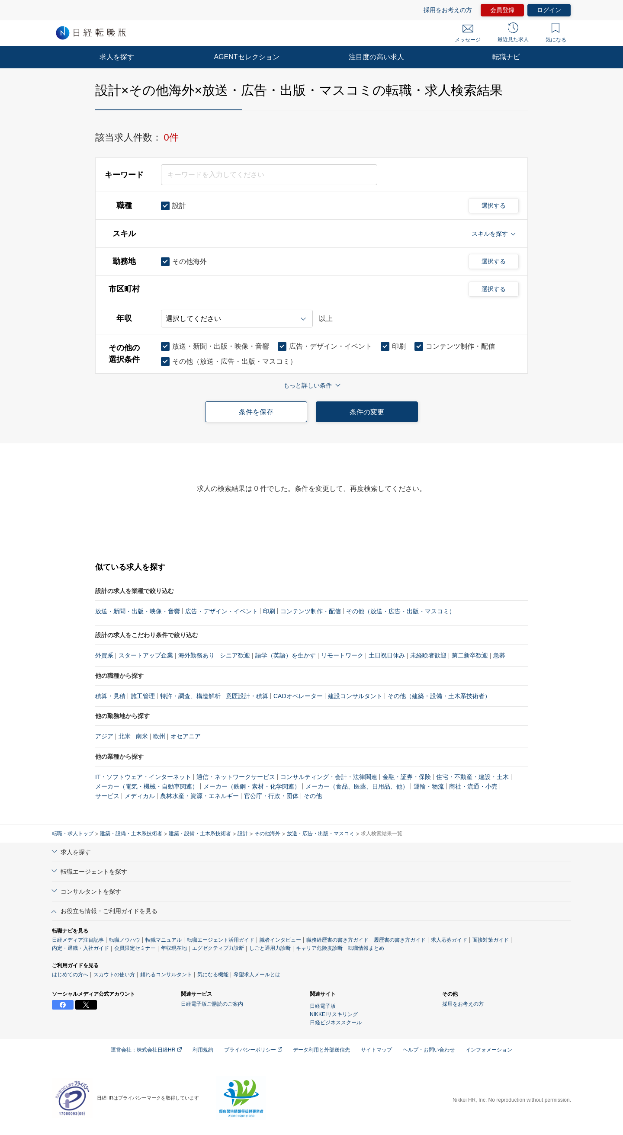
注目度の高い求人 (376, 57)
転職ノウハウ (124, 940)
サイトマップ (376, 1050)
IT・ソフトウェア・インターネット (143, 776)
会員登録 (502, 9)
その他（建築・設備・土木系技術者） (439, 696)
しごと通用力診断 (270, 948)
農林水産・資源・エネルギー (199, 795)
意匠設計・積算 (247, 696)
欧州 (159, 736)
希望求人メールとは (257, 974)
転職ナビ (506, 57)
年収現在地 (174, 948)
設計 (243, 833)
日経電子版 (323, 1006)
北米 (125, 736)
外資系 (104, 655)
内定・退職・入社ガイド (80, 948)
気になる (556, 33)
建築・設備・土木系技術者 (131, 833)
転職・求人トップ (72, 833)
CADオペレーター (298, 696)
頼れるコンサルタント (166, 974)
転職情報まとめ (366, 948)
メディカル (140, 795)
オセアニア (185, 736)
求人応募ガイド (449, 940)
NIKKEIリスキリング (334, 1014)
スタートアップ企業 (146, 655)
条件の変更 (367, 412)
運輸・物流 (429, 786)
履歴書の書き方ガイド (400, 940)
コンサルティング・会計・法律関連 (328, 776)
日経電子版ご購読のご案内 (212, 1004)
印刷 (269, 611)
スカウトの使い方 (114, 974)
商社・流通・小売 (473, 786)
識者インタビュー (280, 940)
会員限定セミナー (135, 948)
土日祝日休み (387, 655)
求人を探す (117, 57)
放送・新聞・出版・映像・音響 (137, 611)
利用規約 (203, 1050)
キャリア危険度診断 (319, 948)
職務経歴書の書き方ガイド (337, 940)
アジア (104, 736)
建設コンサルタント (355, 696)
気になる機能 (212, 974)
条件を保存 (256, 412)
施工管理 (143, 696)
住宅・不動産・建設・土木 (472, 776)
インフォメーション (489, 1050)
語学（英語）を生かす (285, 655)
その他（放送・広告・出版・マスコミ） (400, 611)
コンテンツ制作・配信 (310, 611)
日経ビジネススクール (336, 1023)
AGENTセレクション (246, 57)
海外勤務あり (196, 655)
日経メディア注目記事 (78, 940)
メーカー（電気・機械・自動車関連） (146, 786)
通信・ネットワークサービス (235, 776)
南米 (142, 736)
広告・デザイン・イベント (221, 611)
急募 (499, 655)
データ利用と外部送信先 (321, 1050)
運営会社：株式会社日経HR (146, 1050)
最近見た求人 (513, 32)
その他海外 (267, 833)
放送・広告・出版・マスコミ (320, 833)
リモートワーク (342, 655)
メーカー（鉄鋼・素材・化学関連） (251, 786)
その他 (313, 795)
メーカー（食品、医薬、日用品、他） (356, 786)
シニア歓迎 (235, 655)
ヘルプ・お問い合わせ (429, 1050)
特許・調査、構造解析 (190, 696)
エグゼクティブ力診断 (218, 948)
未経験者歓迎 (428, 655)
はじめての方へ (70, 974)
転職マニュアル (163, 940)
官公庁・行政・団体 (271, 795)
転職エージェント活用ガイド (220, 940)
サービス (107, 795)
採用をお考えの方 (448, 9)
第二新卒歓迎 (470, 655)
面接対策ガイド (490, 940)
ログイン (549, 9)
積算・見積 (110, 696)
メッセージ (468, 34)
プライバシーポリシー (253, 1050)
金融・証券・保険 (406, 776)
